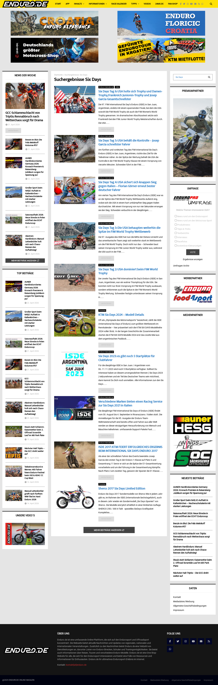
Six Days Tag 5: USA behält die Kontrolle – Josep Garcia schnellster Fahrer (128, 143)
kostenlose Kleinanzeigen (189, 245)
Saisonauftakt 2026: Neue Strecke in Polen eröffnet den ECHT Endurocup (35, 219)
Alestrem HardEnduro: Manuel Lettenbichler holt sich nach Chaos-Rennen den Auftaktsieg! (34, 243)
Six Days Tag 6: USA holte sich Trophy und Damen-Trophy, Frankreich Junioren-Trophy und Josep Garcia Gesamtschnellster (130, 95)
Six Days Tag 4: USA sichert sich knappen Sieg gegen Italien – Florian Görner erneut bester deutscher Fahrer (127, 186)
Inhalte (78, 4)
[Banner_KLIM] (193, 176)
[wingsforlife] (193, 448)
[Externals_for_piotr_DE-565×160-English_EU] (54, 40)
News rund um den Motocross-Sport (194, 220)
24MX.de (159, 4)
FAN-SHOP (173, 4)
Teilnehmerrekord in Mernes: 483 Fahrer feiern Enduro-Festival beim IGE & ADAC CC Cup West (34, 473)
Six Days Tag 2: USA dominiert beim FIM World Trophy (128, 271)
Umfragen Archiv (181, 265)
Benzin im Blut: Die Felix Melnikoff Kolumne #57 (33, 142)
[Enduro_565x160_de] (161, 40)
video (117, 87)
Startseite (58, 75)
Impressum (178, 610)
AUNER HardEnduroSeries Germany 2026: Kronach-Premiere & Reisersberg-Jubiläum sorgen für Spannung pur (34, 167)
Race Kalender (118, 4)
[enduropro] (193, 293)
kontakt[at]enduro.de (76, 665)
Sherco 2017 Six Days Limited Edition (121, 489)
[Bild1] (54, 13)
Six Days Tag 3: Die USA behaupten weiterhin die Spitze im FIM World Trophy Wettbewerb (129, 230)
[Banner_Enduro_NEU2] (161, 13)
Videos (147, 4)
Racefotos (182, 241)
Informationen (96, 4)
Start (58, 4)
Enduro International (106, 87)
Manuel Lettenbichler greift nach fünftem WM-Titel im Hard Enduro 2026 (34, 495)
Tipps (134, 4)
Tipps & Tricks (183, 229)
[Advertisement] (193, 368)
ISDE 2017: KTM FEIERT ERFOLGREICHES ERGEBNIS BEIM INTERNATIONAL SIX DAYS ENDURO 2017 (130, 449)
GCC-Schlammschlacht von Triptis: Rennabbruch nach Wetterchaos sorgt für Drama (24, 117)
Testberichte (183, 233)
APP (67, 4)
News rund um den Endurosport (192, 216)
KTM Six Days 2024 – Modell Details (121, 315)
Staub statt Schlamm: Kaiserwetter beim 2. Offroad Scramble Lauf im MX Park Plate (34, 431)
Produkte (102, 310)
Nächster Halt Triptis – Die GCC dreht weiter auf (34, 451)
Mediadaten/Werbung (183, 601)
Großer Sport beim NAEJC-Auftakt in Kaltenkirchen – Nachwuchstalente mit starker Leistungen (33, 195)
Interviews (182, 237)
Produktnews (183, 225)
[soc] (193, 466)
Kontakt (177, 597)
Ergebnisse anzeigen (193, 259)
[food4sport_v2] (193, 302)
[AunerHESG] (193, 433)
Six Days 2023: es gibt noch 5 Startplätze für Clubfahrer (126, 358)
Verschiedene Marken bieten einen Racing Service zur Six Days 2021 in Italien (130, 404)
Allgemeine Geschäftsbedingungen (190, 606)
